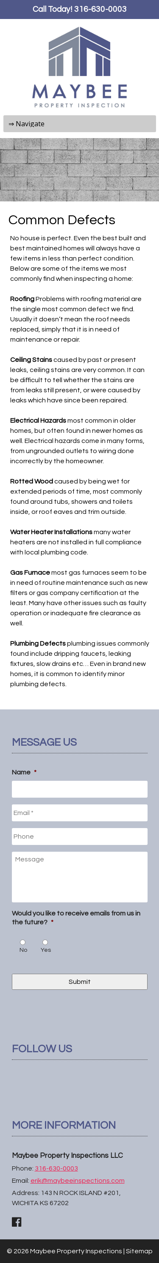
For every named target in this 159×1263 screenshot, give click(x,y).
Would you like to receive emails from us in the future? (76, 918)
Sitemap (139, 1251)
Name (24, 772)
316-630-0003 (100, 9)
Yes (46, 950)
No (23, 950)
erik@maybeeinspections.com (78, 1180)
